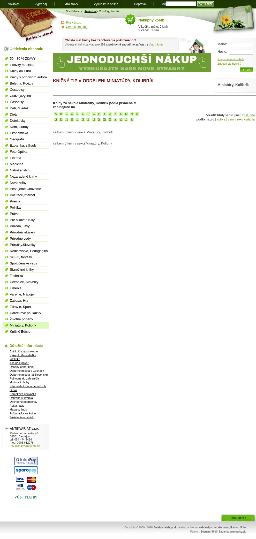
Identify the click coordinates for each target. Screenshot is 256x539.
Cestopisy (17, 90)
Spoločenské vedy (23, 263)
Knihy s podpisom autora (28, 77)
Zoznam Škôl (209, 531)
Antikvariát (91, 11)
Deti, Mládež (19, 108)
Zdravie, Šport (20, 307)
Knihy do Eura (20, 71)
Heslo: (222, 52)
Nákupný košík (151, 20)
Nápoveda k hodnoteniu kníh (28, 386)
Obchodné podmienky (23, 401)
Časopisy (17, 102)
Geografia (17, 139)
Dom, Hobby (19, 127)
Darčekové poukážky (25, 313)
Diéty (14, 114)
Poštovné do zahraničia (24, 378)
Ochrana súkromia (21, 397)
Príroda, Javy (20, 226)
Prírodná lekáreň (22, 232)
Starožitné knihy (22, 269)
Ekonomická (19, 133)
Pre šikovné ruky (22, 220)
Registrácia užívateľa (230, 59)
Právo (14, 214)
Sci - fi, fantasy (21, 257)
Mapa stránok (18, 409)
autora (221, 119)
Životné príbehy (21, 319)
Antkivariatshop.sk (164, 527)
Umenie (15, 288)
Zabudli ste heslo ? (229, 63)
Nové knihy (18, 183)
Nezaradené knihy (23, 176)
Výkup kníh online (106, 4)
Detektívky (18, 121)
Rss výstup (73, 22)
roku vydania (246, 119)
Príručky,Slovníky (22, 245)
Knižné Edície (20, 331)
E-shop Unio (238, 527)
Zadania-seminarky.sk (232, 531)
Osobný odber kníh (22, 366)
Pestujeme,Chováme (25, 189)
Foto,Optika (18, 152)
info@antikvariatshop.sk (25, 445)
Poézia (15, 201)
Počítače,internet (22, 195)
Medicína (17, 164)
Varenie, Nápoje (22, 294)
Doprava (140, 4)
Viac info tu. (156, 44)
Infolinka (15, 359)
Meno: (222, 44)
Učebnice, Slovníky (24, 282)
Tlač (233, 517)
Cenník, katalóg (76, 27)
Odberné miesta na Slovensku (29, 374)
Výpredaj (41, 4)
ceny (231, 119)
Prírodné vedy (20, 238)
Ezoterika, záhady (23, 145)
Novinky (13, 4)
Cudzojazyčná (20, 96)
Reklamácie (17, 405)
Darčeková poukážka (23, 394)
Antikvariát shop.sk (29, 26)
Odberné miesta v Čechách (27, 370)
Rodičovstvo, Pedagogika (29, 251)
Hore (241, 517)
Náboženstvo (19, 170)
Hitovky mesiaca (22, 65)
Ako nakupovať (19, 363)
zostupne (248, 115)
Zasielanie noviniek (22, 417)
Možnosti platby (19, 382)
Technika (16, 276)
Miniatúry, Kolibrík (23, 325)
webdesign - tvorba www (214, 527)
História (15, 158)
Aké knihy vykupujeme (24, 351)
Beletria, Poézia (21, 83)
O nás (13, 390)
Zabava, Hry (19, 300)
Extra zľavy (70, 4)
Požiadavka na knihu (23, 413)
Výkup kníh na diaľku (23, 355)
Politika (15, 207)
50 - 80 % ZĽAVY (22, 58)
